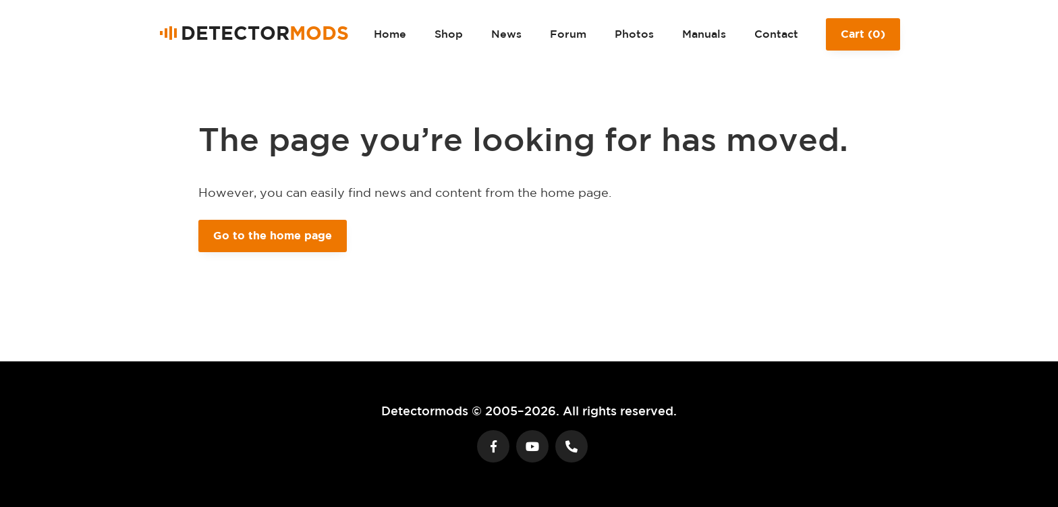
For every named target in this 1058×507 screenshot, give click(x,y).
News (506, 34)
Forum (568, 34)
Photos (634, 34)
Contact (776, 34)
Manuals (704, 34)
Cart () (863, 39)
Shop (449, 34)
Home (390, 34)
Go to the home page (272, 235)
